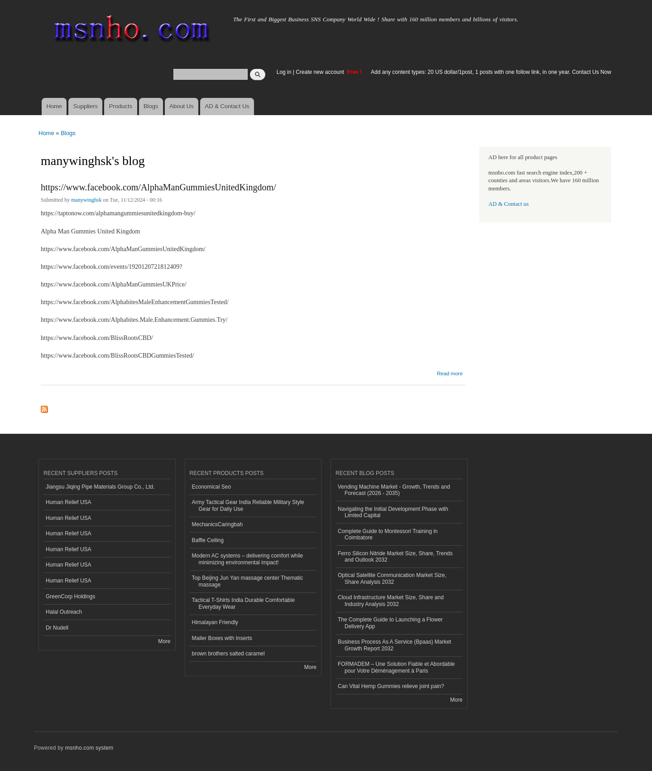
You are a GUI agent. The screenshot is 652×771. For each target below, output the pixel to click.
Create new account (320, 72)
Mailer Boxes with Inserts (222, 638)
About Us (181, 106)
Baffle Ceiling (208, 540)
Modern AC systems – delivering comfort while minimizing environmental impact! (247, 559)
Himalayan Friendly (215, 622)
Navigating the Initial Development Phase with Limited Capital (393, 512)
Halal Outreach (64, 612)
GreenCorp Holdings (70, 596)
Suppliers (85, 106)
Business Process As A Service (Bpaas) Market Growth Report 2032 (394, 645)
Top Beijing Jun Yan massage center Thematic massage (247, 581)
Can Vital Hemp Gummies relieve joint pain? (391, 686)
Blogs (151, 106)
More (164, 641)
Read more (450, 372)
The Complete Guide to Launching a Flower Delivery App (390, 622)
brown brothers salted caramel (228, 653)
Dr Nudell (57, 628)
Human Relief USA (68, 502)
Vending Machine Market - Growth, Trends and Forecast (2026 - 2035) (394, 490)
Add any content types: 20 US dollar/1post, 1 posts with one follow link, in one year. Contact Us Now (491, 72)
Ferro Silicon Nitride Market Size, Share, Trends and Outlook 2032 (395, 556)
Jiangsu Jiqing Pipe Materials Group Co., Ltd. (100, 487)
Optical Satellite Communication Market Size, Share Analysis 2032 (392, 578)
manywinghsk (86, 200)
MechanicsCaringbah (217, 524)
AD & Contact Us (227, 106)
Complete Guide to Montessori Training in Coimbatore (388, 534)
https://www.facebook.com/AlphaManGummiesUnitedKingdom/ (158, 187)
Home (54, 106)
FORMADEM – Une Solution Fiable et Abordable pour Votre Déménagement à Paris (396, 667)
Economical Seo (211, 487)
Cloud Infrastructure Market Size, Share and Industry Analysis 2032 (391, 600)
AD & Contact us (509, 204)
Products (120, 106)
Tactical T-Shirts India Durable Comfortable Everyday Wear (243, 603)
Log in (284, 72)
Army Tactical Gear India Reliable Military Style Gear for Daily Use (248, 505)
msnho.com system (89, 748)
